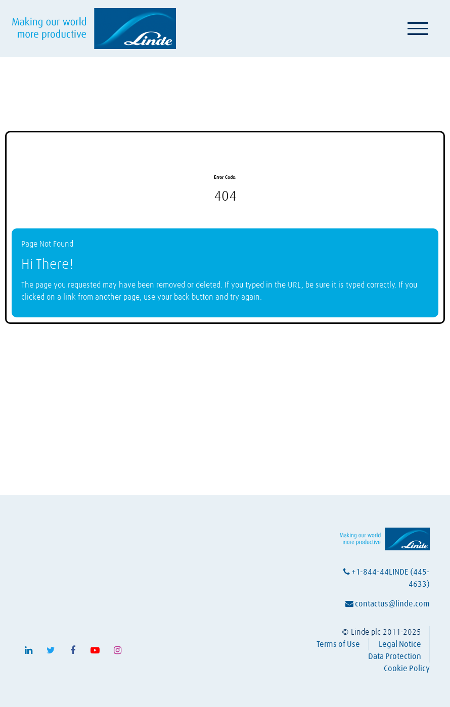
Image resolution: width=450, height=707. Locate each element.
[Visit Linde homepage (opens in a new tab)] (94, 28)
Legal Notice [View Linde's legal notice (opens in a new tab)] (400, 644)
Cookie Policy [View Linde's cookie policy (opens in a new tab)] (407, 669)
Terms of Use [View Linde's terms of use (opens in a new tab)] (338, 644)
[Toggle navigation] (417, 28)
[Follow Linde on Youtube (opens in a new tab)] (95, 650)
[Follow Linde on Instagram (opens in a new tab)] (117, 650)
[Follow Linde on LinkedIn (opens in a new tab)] (28, 650)
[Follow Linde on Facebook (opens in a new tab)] (73, 650)
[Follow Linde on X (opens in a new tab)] (50, 650)
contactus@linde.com (387, 604)
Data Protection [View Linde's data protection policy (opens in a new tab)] (394, 656)
